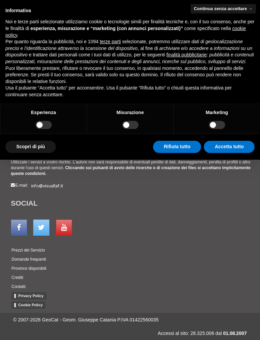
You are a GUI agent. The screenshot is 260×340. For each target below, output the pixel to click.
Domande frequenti (29, 259)
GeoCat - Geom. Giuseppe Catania (79, 319)
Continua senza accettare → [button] (223, 8)
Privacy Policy (31, 296)
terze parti (110, 41)
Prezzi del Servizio (28, 250)
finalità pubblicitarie (186, 54)
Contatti (18, 286)
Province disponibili (29, 268)
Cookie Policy (30, 305)
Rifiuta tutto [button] (177, 146)
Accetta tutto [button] (229, 146)
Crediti (17, 277)
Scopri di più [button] (30, 146)
